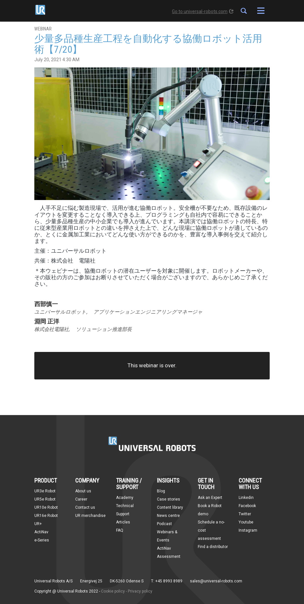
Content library (170, 507)
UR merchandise (90, 515)
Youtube (246, 522)
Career (81, 499)
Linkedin (246, 497)
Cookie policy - (114, 591)
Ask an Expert (210, 497)
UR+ (38, 524)
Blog (161, 491)
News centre (168, 515)
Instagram (248, 530)
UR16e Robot (46, 515)
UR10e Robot (46, 507)
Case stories (168, 499)
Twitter (245, 514)
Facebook (247, 505)
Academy (124, 497)
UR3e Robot (45, 491)
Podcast (164, 524)
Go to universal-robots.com (203, 11)
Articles (123, 522)
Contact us (85, 507)
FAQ (119, 530)
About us (83, 491)
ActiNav (41, 532)
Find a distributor (213, 546)
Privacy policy (140, 591)
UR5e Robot (45, 499)
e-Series (41, 540)
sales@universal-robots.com (216, 581)
